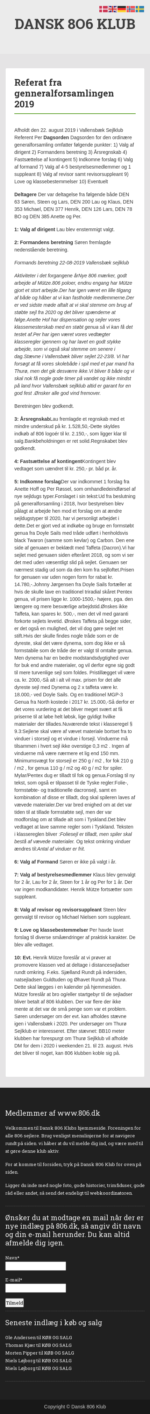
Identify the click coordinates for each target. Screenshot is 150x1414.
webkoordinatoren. (111, 1193)
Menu (12, 12)
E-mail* (35, 1285)
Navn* (35, 1263)
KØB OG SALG (57, 1337)
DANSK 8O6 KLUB (75, 23)
